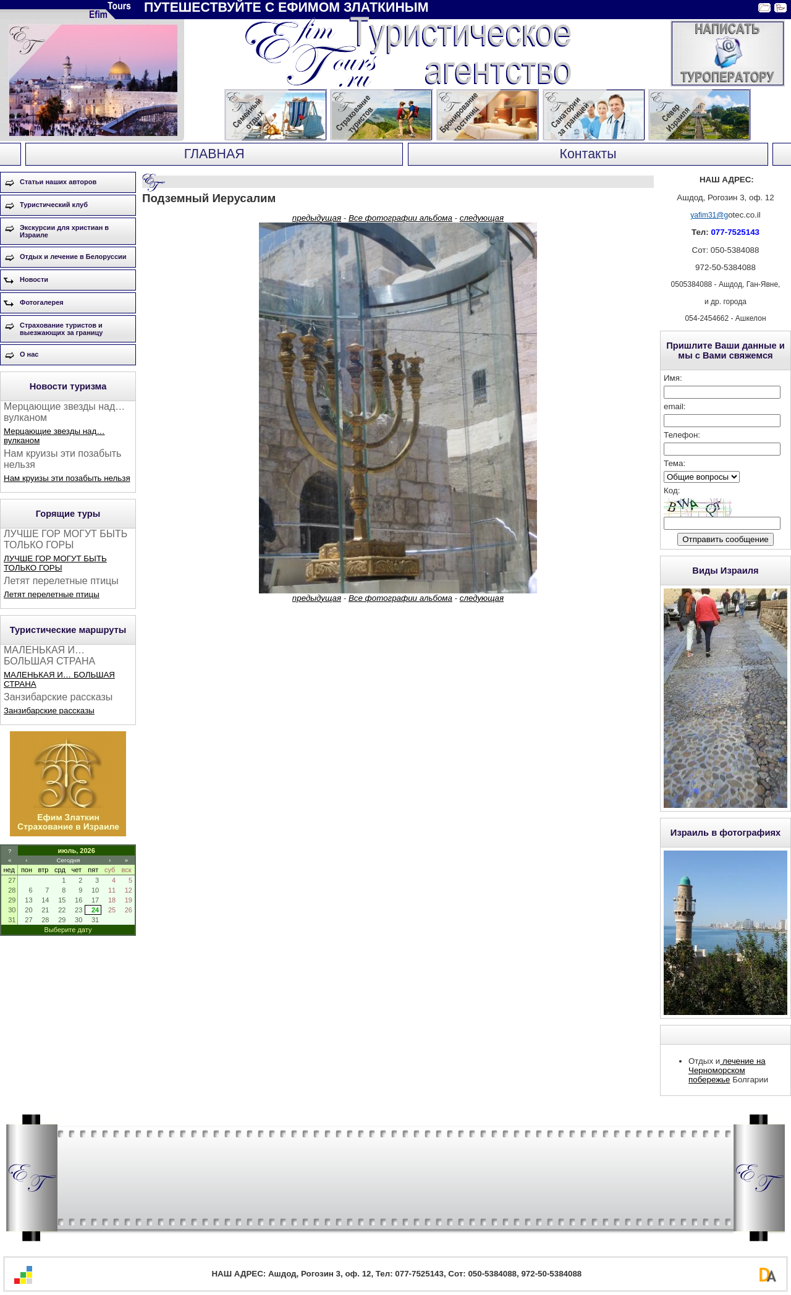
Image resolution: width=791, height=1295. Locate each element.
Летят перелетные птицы (51, 594)
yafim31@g (709, 215)
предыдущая (316, 218)
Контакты (588, 153)
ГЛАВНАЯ (214, 153)
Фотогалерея (42, 302)
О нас (29, 354)
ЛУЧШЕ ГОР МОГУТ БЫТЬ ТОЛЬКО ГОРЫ (55, 563)
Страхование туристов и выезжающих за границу (61, 328)
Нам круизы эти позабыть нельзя (67, 478)
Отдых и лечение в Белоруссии (73, 256)
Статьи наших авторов (58, 181)
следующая (482, 218)
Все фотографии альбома (400, 218)
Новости (34, 279)
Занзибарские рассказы (49, 710)
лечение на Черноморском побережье (727, 1070)
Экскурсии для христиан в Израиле (64, 231)
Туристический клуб (54, 204)
